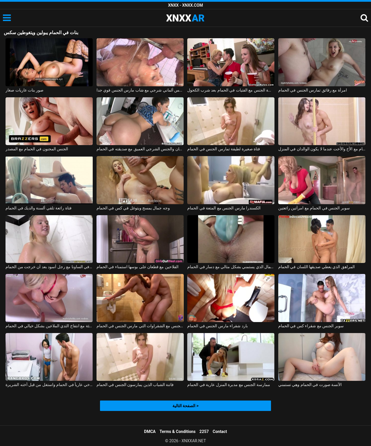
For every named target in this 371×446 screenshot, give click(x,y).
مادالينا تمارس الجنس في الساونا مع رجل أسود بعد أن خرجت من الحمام (49, 266)
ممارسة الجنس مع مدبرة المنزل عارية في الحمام (228, 384)
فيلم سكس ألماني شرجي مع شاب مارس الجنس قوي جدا (140, 90)
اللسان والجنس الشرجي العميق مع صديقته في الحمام (140, 149)
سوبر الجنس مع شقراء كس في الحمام (311, 325)
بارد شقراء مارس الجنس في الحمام (217, 325)
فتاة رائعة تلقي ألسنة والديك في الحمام (39, 208)
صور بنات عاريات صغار (24, 90)
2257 (204, 431)
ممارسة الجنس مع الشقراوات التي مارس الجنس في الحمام (140, 325)
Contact (220, 431)
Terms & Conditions (178, 431)
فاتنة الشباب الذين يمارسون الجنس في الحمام (135, 384)
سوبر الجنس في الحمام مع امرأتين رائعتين (314, 208)
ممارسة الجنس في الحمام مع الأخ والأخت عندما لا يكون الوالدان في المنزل (321, 149)
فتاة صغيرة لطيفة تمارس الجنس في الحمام (223, 149)
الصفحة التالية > (185, 405)
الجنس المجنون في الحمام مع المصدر (37, 149)
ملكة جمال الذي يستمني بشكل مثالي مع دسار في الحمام (230, 266)
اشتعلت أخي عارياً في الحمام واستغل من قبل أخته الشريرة (49, 384)
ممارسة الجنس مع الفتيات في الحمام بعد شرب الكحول (230, 90)
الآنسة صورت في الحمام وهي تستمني (310, 384)
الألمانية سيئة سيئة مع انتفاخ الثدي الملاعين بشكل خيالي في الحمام (49, 325)
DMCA (150, 431)
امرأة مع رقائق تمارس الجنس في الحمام (312, 90)
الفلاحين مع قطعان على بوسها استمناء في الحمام (138, 266)
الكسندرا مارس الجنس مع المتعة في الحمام (224, 208)
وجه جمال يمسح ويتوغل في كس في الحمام (133, 208)
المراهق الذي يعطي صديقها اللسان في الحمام (316, 266)
